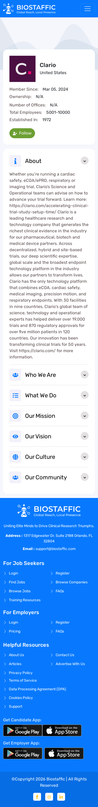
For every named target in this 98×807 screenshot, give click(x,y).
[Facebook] (37, 797)
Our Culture (57, 456)
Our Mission (57, 415)
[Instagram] (49, 797)
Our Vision (57, 436)
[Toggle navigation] (87, 8)
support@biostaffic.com (56, 549)
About (57, 161)
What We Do (57, 395)
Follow (22, 133)
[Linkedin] (61, 797)
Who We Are (57, 374)
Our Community (57, 477)
